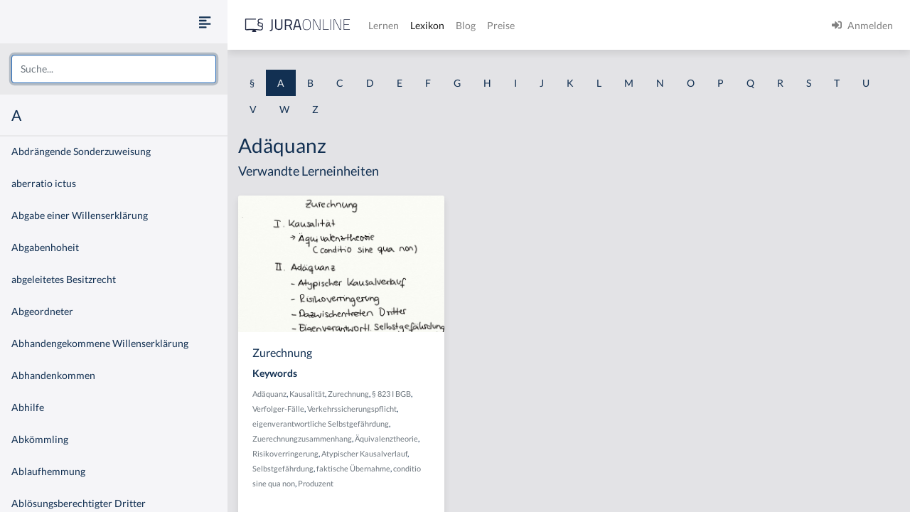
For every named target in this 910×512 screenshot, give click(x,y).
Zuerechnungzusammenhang (302, 438)
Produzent (315, 483)
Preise (501, 25)
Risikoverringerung (285, 453)
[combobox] (113, 69)
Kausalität (307, 393)
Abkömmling (39, 439)
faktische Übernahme (353, 468)
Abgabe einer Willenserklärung (79, 215)
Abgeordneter (42, 311)
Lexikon (427, 25)
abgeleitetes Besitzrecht (63, 279)
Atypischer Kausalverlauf (364, 453)
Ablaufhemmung (48, 471)
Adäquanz (269, 393)
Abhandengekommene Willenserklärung (99, 343)
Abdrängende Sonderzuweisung (81, 151)
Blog (466, 25)
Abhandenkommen (53, 375)
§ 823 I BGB (391, 393)
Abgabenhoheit (45, 247)
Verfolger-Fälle (278, 408)
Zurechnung (348, 393)
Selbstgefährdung (283, 468)
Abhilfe (27, 407)
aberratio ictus (43, 183)
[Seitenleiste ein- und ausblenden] (204, 21)
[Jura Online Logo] (298, 25)
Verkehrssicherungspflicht (352, 408)
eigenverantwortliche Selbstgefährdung (320, 423)
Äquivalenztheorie (386, 438)
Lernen (383, 25)
